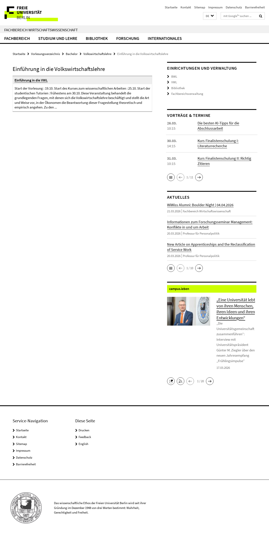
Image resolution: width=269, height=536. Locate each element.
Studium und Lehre (57, 38)
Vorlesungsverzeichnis (45, 54)
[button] (209, 16)
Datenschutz (234, 7)
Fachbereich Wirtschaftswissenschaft (41, 29)
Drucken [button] (84, 430)
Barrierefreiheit (255, 7)
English (83, 444)
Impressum (215, 7)
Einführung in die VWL (31, 80)
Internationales (165, 38)
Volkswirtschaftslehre (97, 54)
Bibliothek (97, 38)
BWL (174, 76)
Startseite (171, 7)
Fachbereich (17, 38)
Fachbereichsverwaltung (187, 94)
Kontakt (186, 7)
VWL (174, 82)
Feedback (85, 437)
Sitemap (199, 7)
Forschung (127, 38)
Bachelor (72, 54)
